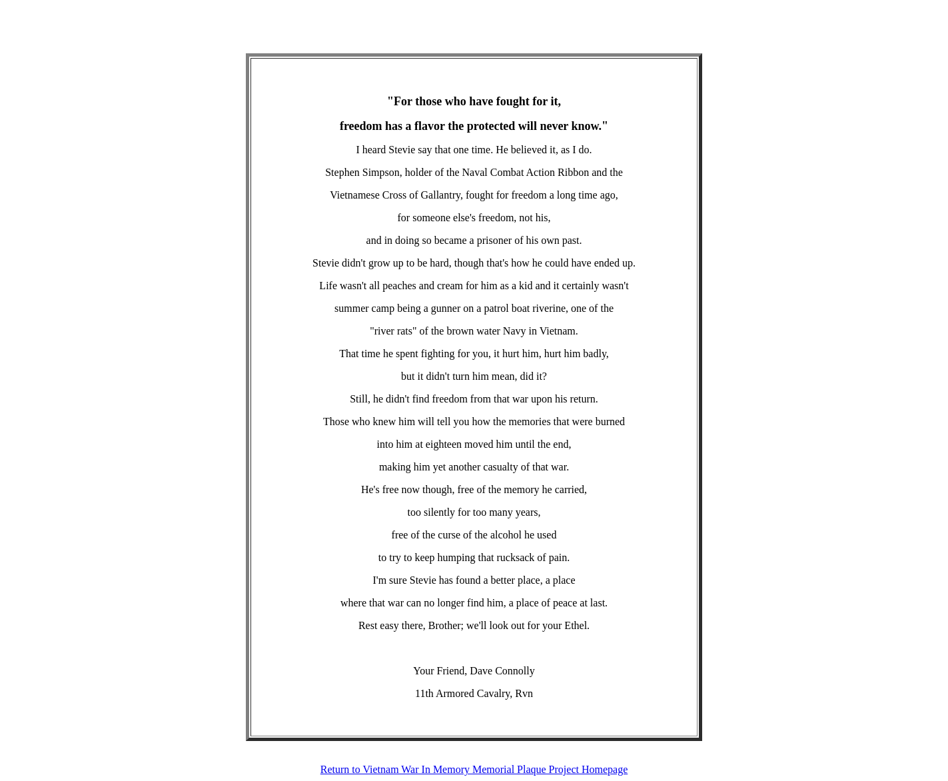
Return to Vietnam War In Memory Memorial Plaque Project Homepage (474, 769)
